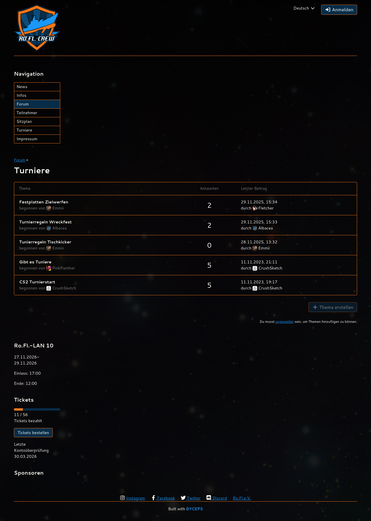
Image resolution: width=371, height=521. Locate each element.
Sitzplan (24, 121)
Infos (21, 95)
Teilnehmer (27, 113)
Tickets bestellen (33, 433)
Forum (23, 104)
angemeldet (284, 321)
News (22, 87)
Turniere (24, 130)
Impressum (27, 139)
